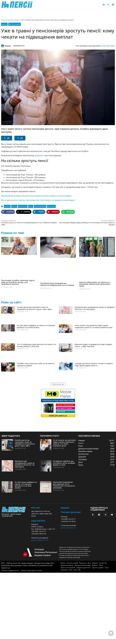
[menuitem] (104, 5)
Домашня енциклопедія (83, 565)
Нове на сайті (11, 302)
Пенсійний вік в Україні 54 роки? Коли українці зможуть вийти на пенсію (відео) (36, 196)
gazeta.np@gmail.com (39, 540)
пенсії (31, 206)
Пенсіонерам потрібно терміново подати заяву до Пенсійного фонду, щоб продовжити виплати (18, 282)
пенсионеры (23, 206)
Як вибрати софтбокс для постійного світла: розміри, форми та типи (64, 463)
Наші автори (38, 521)
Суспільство (103, 563)
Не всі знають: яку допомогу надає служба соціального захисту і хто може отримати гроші (93, 326)
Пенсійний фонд (40, 206)
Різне (70, 570)
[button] (113, 5)
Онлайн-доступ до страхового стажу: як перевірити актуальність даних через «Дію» (34, 308)
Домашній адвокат (67, 565)
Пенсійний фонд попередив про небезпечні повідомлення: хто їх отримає (57, 284)
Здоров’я (95, 563)
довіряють (39, 155)
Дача (89, 563)
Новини (17, 20)
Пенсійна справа (14, 24)
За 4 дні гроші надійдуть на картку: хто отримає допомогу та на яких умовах (36, 326)
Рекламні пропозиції (71, 512)
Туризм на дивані (98, 568)
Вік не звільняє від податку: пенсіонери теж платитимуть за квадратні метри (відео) (38, 200)
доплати (7, 206)
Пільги (101, 565)
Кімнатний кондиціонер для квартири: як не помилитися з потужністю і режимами (64, 485)
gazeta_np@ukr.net (68, 528)
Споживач (64, 570)
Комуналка (82, 563)
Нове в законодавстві (68, 568)
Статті (75, 570)
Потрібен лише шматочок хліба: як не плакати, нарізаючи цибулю (35, 364)
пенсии (14, 206)
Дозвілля (95, 565)
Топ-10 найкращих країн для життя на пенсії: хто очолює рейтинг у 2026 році (36, 345)
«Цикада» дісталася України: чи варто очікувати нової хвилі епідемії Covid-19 (94, 364)
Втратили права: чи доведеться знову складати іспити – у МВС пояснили (93, 345)
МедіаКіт (65, 508)
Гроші (107, 568)
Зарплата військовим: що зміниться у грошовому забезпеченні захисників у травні (94, 284)
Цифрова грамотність (83, 568)
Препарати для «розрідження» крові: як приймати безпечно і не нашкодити (95, 308)
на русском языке (108, 46)
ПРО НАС (35, 508)
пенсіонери (51, 206)
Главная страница (7, 20)
